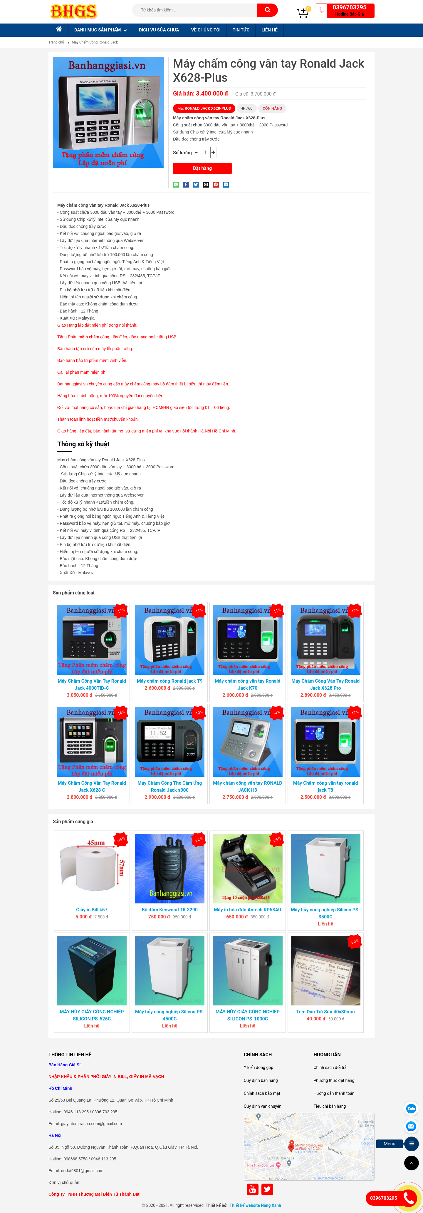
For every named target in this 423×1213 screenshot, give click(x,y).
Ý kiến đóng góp (258, 1067)
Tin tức (241, 30)
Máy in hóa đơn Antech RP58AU (247, 910)
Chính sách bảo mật (262, 1093)
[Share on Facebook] (187, 184)
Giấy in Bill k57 (92, 910)
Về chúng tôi (206, 30)
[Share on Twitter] (197, 184)
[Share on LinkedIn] (227, 184)
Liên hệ (269, 30)
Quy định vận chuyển (262, 1106)
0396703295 (350, 7)
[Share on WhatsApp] (177, 184)
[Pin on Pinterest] (217, 184)
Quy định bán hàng (261, 1080)
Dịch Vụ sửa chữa (159, 30)
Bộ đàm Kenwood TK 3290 (170, 910)
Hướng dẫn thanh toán (333, 1093)
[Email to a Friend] (207, 184)
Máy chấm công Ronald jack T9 (170, 681)
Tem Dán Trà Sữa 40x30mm (325, 1012)
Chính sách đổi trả (329, 1067)
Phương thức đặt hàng (333, 1080)
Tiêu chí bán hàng (329, 1106)
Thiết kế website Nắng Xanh (255, 1205)
